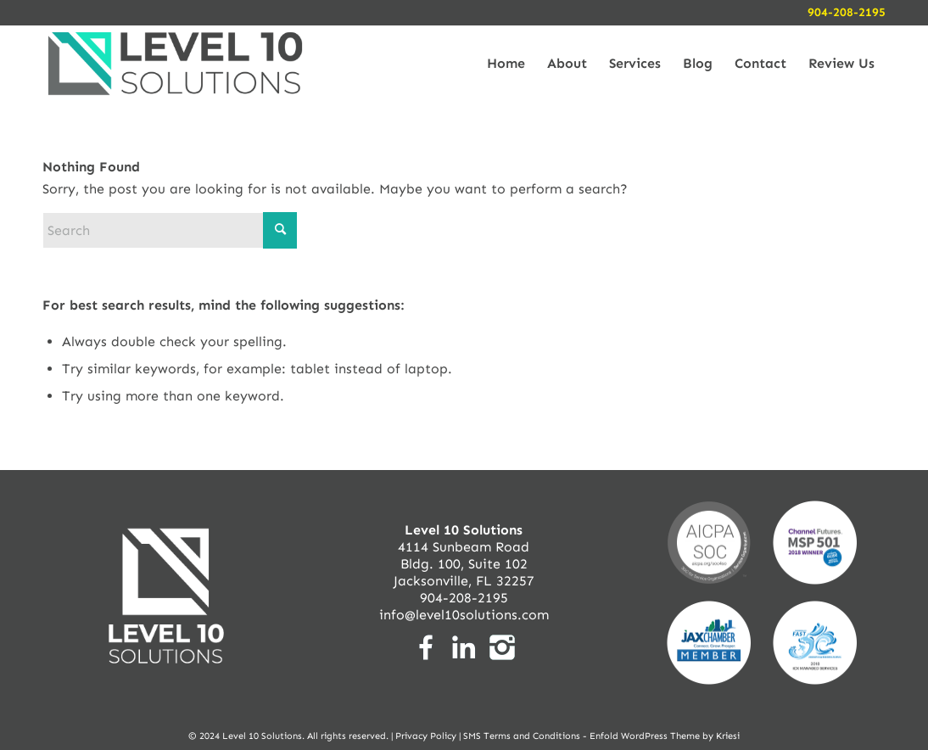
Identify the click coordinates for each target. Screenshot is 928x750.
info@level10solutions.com (464, 615)
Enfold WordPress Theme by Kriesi (665, 736)
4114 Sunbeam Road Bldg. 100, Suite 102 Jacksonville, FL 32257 (464, 555)
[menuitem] (506, 63)
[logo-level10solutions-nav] (175, 63)
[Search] (169, 230)
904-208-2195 (847, 12)
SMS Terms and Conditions (521, 736)
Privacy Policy (425, 736)
